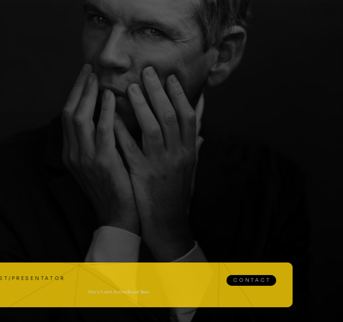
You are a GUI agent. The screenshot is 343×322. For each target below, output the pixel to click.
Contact (225, 280)
